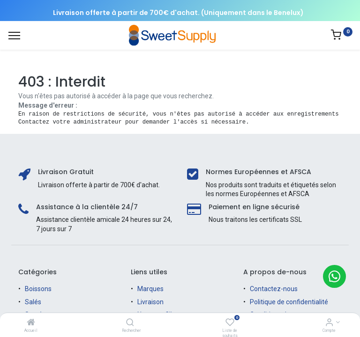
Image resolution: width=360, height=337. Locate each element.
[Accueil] (31, 323)
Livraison (150, 302)
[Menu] (14, 36)
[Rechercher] (130, 323)
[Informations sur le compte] (329, 323)
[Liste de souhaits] (229, 323)
